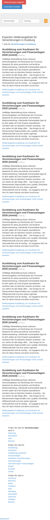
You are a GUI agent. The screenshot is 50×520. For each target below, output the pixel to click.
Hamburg (12, 433)
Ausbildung (12, 448)
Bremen (11, 502)
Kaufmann (12, 450)
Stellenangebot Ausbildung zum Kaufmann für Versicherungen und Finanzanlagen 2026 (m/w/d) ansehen (22, 92)
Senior (10, 471)
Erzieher (11, 469)
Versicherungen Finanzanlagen (21, 464)
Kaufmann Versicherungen (19, 458)
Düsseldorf (12, 436)
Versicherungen (14, 461)
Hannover (12, 497)
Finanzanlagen (14, 456)
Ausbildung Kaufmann (17, 453)
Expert (10, 466)
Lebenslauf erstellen (12, 7)
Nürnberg (12, 491)
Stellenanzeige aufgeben (14, 2)
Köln (10, 438)
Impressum (4, 519)
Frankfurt (12, 486)
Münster (11, 441)
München (12, 481)
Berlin (10, 483)
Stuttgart (11, 499)
